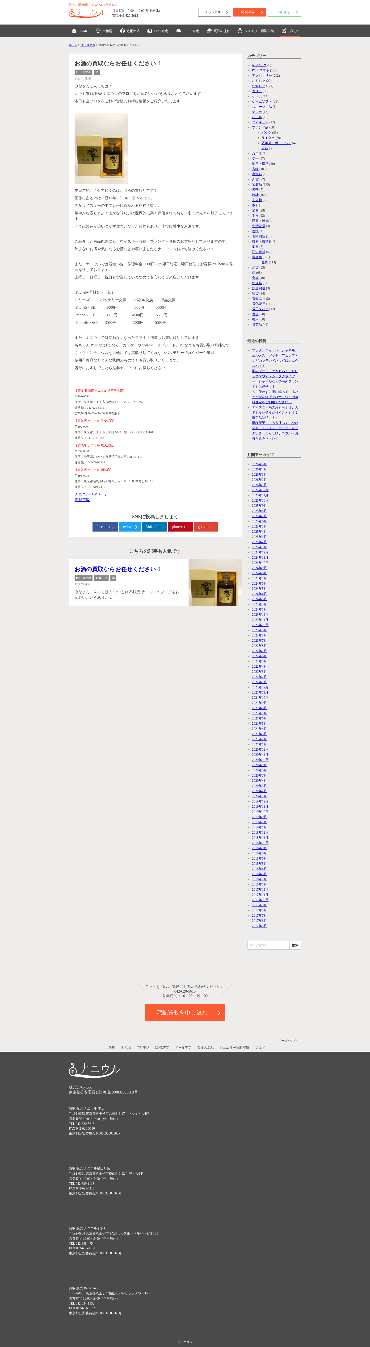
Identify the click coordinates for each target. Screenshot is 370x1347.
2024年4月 (259, 594)
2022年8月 (259, 646)
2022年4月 (259, 666)
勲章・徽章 (260, 164)
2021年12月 (260, 687)
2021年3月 (259, 734)
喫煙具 (257, 174)
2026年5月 (259, 464)
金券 (255, 278)
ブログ (290, 30)
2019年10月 (260, 812)
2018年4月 (259, 869)
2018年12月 (260, 832)
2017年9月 (259, 905)
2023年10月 (260, 625)
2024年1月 (259, 609)
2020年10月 (260, 760)
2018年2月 (259, 879)
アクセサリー (262, 75)
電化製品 (258, 304)
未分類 (257, 200)
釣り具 (257, 283)
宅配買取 (82, 500)
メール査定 (187, 30)
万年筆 (257, 153)
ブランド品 (260, 127)
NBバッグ (259, 65)
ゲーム (257, 96)
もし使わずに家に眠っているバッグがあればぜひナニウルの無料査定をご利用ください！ (275, 397)
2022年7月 (259, 651)
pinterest (178, 527)
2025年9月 (259, 505)
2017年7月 (259, 915)
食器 (264, 148)
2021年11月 (260, 692)
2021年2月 (259, 739)
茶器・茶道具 (262, 241)
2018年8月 (259, 853)
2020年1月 (259, 796)
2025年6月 (259, 521)
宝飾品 (257, 184)
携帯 (255, 189)
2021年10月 (260, 697)
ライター (268, 138)
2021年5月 (259, 723)
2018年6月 (259, 858)
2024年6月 (259, 583)
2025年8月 (259, 511)
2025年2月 (259, 542)
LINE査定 (283, 12)
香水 (255, 319)
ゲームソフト (262, 101)
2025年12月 (260, 490)
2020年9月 (259, 765)
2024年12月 (260, 552)
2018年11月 (260, 838)
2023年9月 (259, 630)
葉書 (255, 247)
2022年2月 (259, 677)
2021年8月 (259, 708)
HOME (80, 30)
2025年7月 (259, 516)
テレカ (257, 112)
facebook (103, 527)
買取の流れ (218, 30)
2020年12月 (260, 749)
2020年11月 (260, 755)
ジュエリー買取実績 (256, 30)
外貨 (255, 179)
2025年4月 (259, 531)
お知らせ (101, 578)
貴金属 (257, 257)
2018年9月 (259, 848)
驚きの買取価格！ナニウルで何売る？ (93, 4)
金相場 (104, 30)
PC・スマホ (83, 72)
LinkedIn (153, 527)
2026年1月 (259, 485)
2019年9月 (259, 817)
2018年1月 (259, 884)
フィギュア (260, 122)
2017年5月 (259, 926)
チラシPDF (213, 12)
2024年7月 (259, 578)
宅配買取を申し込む (182, 1013)
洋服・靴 (258, 221)
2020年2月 (259, 791)
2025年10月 (260, 500)
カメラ (257, 91)
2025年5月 (259, 526)
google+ (204, 527)
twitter (128, 527)
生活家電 (258, 226)
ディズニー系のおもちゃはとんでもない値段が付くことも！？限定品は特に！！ (275, 413)
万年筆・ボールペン (276, 143)
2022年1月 (259, 682)
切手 (255, 158)
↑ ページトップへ (287, 1040)
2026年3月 (259, 474)
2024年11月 (260, 557)
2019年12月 (260, 801)
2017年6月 (259, 921)
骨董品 (257, 324)
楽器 (255, 210)
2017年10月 (260, 900)
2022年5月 (259, 661)
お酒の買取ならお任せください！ (118, 569)
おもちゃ (258, 81)
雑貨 (255, 293)
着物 (255, 231)
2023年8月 (259, 635)
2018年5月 (259, 863)
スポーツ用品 (262, 106)
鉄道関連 (258, 288)
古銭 (255, 169)
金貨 (264, 262)
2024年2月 (259, 604)
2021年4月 (259, 729)
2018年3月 (259, 874)
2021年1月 (259, 744)
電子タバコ (260, 309)
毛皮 (255, 215)
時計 (255, 195)
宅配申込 (247, 12)
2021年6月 (259, 718)
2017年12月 (260, 889)
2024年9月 (259, 568)
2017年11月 (260, 895)
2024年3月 (259, 599)
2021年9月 (259, 703)
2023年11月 (260, 620)
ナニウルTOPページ (91, 494)
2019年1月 (259, 827)
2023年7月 (259, 640)
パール (257, 117)
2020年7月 (259, 775)
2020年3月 (259, 786)
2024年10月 (260, 563)
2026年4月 (259, 469)
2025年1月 (259, 547)
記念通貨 (258, 252)
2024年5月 (259, 588)
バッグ (266, 132)
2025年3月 (259, 537)
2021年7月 (259, 713)
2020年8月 (259, 770)
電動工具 (258, 298)
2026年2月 (259, 480)
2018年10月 (260, 843)
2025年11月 (260, 495)
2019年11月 (260, 806)
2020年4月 (259, 780)
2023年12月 (260, 614)
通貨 (255, 267)
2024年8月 (259, 573)
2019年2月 (259, 822)
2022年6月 (259, 656)
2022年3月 (259, 672)
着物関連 (258, 236)
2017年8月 (259, 910)
